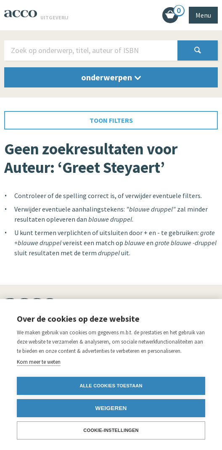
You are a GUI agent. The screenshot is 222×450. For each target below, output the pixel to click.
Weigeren (111, 408)
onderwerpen (111, 77)
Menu (203, 15)
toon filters (111, 120)
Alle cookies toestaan (110, 385)
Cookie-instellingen (111, 430)
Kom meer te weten (39, 361)
